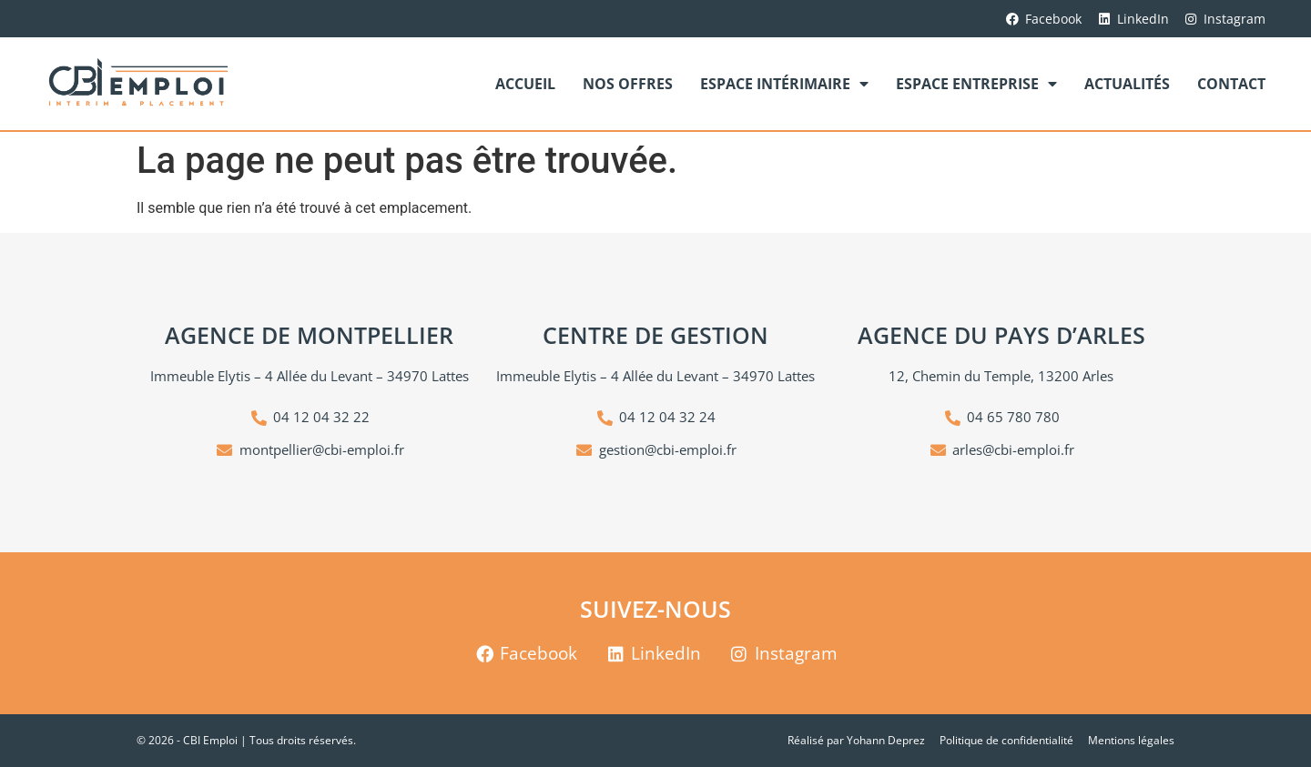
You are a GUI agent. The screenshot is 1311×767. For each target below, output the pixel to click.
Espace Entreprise (976, 84)
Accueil (525, 84)
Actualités (1127, 84)
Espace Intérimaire (784, 84)
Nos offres (628, 84)
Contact (1231, 84)
